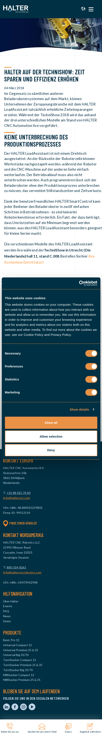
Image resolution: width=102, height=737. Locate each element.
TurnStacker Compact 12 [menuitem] (19, 660)
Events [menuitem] (7, 606)
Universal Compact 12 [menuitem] (17, 645)
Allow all (51, 422)
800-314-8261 (16, 567)
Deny (51, 450)
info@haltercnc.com (16, 498)
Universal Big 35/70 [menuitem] (15, 655)
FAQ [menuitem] (6, 611)
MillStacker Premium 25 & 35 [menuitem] (21, 680)
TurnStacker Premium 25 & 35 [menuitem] (22, 665)
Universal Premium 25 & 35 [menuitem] (20, 650)
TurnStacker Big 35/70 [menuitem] (18, 670)
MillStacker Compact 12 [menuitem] (18, 675)
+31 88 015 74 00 (18, 493)
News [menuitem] (7, 616)
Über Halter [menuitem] (10, 601)
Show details (79, 409)
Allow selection (51, 436)
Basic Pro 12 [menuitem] (11, 640)
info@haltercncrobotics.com (22, 572)
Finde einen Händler (20, 523)
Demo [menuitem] (7, 621)
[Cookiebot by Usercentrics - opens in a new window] (79, 283)
